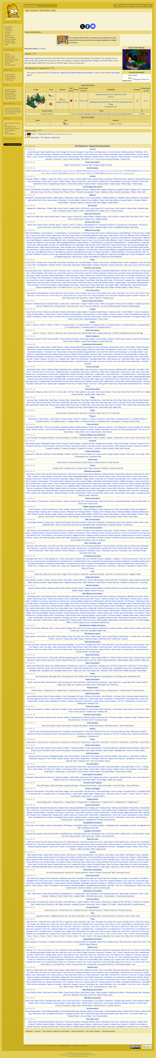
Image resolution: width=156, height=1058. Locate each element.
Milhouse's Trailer (56, 896)
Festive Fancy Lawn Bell (116, 273)
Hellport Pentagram (127, 481)
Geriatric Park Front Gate (140, 479)
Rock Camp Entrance (103, 392)
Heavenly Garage (91, 501)
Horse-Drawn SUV (96, 208)
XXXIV (124, 94)
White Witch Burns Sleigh (105, 287)
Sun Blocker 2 (128, 525)
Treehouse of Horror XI (141, 79)
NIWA (7, 132)
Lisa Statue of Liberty (64, 862)
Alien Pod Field (47, 474)
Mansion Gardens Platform (94, 588)
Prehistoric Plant (143, 717)
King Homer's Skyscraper (102, 483)
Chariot (71, 179)
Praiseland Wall (44, 381)
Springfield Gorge (88, 525)
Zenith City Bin (72, 888)
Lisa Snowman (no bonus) (62, 535)
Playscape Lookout (65, 211)
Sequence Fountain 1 (141, 446)
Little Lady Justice (79, 862)
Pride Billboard (100, 247)
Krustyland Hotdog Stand (141, 561)
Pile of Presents (33, 285)
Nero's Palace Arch (103, 245)
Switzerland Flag (143, 405)
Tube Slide (92, 361)
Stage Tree (145, 660)
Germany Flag (46, 402)
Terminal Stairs (95, 652)
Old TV (141, 217)
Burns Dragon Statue (52, 217)
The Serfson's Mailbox (97, 825)
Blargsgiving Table (56, 756)
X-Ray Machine (109, 896)
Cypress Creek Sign (38, 235)
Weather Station (76, 620)
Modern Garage (51, 514)
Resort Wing (133, 516)
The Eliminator (130, 601)
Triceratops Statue (101, 720)
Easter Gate (115, 372)
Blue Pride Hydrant (48, 726)
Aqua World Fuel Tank (55, 767)
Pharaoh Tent (57, 192)
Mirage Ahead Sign (104, 333)
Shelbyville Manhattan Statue (42, 867)
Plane (107, 157)
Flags (93, 397)
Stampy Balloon (63, 202)
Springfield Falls (34, 670)
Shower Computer (40, 359)
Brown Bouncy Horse (117, 347)
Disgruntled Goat (73, 842)
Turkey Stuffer (79, 432)
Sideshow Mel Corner (78, 566)
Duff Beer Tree (126, 271)
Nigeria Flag (44, 405)
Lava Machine (114, 777)
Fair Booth (84, 842)
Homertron (88, 812)
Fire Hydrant (134, 878)
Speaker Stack (90, 394)
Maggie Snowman (79, 535)
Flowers (93, 416)
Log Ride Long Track (68, 548)
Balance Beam (64, 808)
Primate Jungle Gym (69, 171)
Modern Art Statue (116, 628)
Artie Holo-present (63, 596)
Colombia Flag (95, 400)
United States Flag (105, 407)
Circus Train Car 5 (84, 295)
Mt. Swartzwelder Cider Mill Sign (84, 245)
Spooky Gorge (107, 668)
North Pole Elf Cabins (69, 282)
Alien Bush (29, 791)
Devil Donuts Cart (59, 842)
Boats (92, 260)
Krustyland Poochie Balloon (55, 563)
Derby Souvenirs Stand (44, 842)
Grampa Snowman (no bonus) (56, 533)
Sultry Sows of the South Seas (77, 298)
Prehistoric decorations (92, 715)
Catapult (84, 304)
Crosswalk (80, 878)
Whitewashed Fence (135, 384)
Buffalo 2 (44, 179)
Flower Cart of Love (96, 842)
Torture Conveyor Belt (94, 493)
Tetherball (50, 361)
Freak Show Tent (101, 479)
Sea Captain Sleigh (112, 285)
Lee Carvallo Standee (135, 352)
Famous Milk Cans (79, 580)
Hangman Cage (66, 709)
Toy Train (77, 287)
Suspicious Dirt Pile (116, 468)
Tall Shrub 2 (122, 566)
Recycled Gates (60, 306)
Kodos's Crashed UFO (120, 483)
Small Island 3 (72, 771)
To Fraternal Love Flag (73, 407)
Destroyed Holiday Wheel (110, 271)
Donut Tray (93, 427)
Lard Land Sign (50, 242)
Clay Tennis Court (47, 810)
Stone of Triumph (95, 872)
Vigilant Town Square (115, 780)
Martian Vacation (63, 758)
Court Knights (40, 825)
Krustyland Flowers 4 (59, 421)
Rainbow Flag (64, 405)
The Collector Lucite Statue (104, 855)
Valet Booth (37, 620)
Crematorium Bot (77, 731)
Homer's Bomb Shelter (101, 606)
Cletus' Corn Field (74, 636)
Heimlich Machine (57, 606)
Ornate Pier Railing (73, 379)
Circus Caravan (80, 293)
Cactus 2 (43, 333)
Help (6, 45)
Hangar (66, 165)
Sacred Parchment (81, 872)
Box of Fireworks (102, 347)
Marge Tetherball (103, 862)
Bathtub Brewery (82, 427)
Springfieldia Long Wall (128, 825)
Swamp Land (35, 493)
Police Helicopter (124, 157)
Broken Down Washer (55, 599)
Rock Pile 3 (115, 742)
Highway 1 (108, 559)
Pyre (147, 486)
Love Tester (137, 608)
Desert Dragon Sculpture (105, 339)
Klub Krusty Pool (52, 608)
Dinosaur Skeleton (63, 717)
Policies (7, 54)
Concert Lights (62, 392)
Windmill (124, 306)
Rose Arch (59, 639)
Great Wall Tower (144, 374)
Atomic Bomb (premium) (51, 894)
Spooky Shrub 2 (99, 796)
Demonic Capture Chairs (107, 476)
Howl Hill (40, 668)
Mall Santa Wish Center (104, 280)
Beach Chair (32, 225)
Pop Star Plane (137, 157)
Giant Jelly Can (124, 756)
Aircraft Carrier (30, 262)
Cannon (97, 599)
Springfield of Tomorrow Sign (136, 758)
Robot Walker (85, 658)
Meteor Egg (35, 486)
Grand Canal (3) (87, 462)
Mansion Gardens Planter (74, 588)
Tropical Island (121, 771)
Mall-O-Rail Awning (59, 647)
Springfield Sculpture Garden (107, 618)
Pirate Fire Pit (139, 709)
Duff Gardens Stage (79, 349)
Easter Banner (114, 235)
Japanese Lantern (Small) (135, 606)
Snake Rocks (87, 701)
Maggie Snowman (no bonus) (97, 535)
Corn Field (113, 666)
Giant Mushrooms (79, 682)
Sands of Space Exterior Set (66, 660)
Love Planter (146, 636)
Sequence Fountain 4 (85, 448)
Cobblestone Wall (62, 372)
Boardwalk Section (90, 114)
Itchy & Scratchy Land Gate (113, 546)
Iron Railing (79, 377)
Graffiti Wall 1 (89, 374)
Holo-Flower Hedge (62, 791)
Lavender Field (135, 636)
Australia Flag (43, 400)
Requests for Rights (11, 60)
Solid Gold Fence (40, 384)
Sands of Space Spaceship (106, 660)
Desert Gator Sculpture (123, 339)
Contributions (126, 6)
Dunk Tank (113, 295)
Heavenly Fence (47, 377)
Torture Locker (109, 493)
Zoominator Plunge (139, 551)
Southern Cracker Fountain (104, 448)
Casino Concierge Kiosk (109, 599)
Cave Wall (140, 369)
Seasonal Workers (90, 319)
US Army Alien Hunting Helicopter (107, 159)
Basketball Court (67, 894)
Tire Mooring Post (108, 836)
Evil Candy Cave (50, 273)
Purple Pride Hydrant (96, 726)
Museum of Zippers (56, 613)
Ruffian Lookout (78, 211)
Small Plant (116, 639)
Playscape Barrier (32, 381)
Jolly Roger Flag (105, 402)
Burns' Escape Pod (63, 152)
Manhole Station (125, 777)
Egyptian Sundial (123, 190)
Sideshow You (92, 566)
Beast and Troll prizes (92, 214)
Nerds (92, 674)
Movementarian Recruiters (121, 317)
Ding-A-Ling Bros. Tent (100, 295)
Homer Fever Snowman (76, 533)
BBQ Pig (47, 454)
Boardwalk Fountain (48, 443)
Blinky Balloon (59, 198)
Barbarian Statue (60, 855)
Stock (82, 306)
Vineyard (124, 639)
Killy (127, 731)
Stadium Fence (82, 384)
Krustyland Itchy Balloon (36, 563)
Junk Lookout (120, 208)
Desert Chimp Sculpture (51, 339)
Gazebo (67, 454)
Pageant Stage (120, 282)
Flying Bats (64, 479)
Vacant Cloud (93, 503)
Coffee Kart (30, 842)
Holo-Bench (143, 225)
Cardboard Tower (53, 304)
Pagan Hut (70, 685)
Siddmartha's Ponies (40, 184)
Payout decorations (92, 693)
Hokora (95, 438)
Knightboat (133, 262)
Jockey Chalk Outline (37, 608)
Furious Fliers (122, 349)
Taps (83, 117)
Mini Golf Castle (96, 354)
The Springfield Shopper (13, 112)
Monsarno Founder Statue (119, 862)
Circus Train (139, 293)
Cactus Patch (40, 636)
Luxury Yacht (31, 265)
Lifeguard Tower (126, 608)
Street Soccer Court (107, 817)
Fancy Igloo (108, 530)
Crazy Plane (88, 152)
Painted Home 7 (113, 690)
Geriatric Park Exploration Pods (119, 479)
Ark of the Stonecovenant (55, 872)
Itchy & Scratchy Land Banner (91, 546)
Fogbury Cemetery (75, 479)
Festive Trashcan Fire (87, 275)
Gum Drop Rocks (32, 280)
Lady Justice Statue (128, 860)
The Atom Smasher (118, 102)
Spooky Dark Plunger (67, 491)
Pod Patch (129, 486)
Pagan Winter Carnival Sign (49, 247)
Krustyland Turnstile (114, 563)
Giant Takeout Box (120, 427)
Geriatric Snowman (120, 530)
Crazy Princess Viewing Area (59, 601)
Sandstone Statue (107, 192)
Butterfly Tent (72, 666)
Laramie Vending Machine (44, 883)
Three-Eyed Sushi (87, 836)
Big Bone (98, 474)
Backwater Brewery (68, 427)
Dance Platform (88, 217)
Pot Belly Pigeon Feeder (44, 615)
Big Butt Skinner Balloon (43, 198)
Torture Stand (120, 493)
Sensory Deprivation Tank (80, 750)
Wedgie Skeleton (102, 219)
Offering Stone (86, 486)
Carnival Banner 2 (61, 233)
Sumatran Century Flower (131, 421)
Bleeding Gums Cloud (135, 596)
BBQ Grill (39, 454)
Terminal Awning (128, 649)
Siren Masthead (131, 769)
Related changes (10, 91)
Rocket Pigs (144, 181)
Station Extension (91, 649)
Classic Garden (60, 628)
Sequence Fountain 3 (69, 448)
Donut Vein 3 (86, 742)
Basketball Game (66, 834)
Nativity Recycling (143, 280)
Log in (147, 6)
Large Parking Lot (141, 563)
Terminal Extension (141, 649)
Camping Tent (92, 666)
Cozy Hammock (121, 225)
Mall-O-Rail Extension (75, 647)
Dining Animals (98, 179)
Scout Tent (97, 668)
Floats (92, 410)
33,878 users (9, 80)
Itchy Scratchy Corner (129, 559)
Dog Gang (108, 179)
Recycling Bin (54, 885)
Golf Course (59, 812)
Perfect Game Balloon (50, 200)
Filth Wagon (68, 825)
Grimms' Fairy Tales (31, 61)
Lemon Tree (144, 699)
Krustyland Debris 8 (89, 327)
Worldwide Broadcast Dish (100, 622)
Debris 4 (50, 325)
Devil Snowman (97, 530)
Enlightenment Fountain (104, 443)
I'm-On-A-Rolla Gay (90, 154)
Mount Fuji (91, 522)
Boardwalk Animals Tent (82, 834)
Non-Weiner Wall (59, 379)
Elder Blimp (69, 198)
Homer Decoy (87, 606)
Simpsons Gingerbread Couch (46, 287)
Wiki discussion (10, 65)
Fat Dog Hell (43, 603)
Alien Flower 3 (56, 419)
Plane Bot (113, 157)
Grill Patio (75, 454)
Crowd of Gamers (89, 314)
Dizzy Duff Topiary (43, 785)
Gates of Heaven (56, 501)
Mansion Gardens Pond (113, 588)
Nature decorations (92, 663)
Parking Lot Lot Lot (114, 883)
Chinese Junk (41, 262)
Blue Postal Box (52, 878)
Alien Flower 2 (45, 419)
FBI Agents (37, 317)
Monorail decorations (93, 642)
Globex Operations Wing (122, 603)
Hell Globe (97, 481)
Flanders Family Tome (33, 479)
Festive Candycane (99, 273)
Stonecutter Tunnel (123, 872)
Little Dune (34, 192)
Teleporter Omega (60, 493)
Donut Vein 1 (65, 742)
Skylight (147, 392)
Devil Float (83, 413)
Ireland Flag (64, 402)
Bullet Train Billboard (33, 233)
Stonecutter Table (109, 872)
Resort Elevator (73, 516)
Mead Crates (124, 217)
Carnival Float (61, 413)
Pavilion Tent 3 (56, 566)
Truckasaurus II (93, 736)
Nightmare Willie (74, 486)
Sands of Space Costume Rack (122, 658)
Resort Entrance (86, 516)
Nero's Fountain (108, 446)
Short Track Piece (108, 645)
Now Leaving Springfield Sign (137, 245)
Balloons (92, 195)
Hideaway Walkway (124, 512)
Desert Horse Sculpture (141, 339)
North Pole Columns (86, 282)
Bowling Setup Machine (120, 808)
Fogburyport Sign (56, 238)
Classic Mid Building (90, 509)
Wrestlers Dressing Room (106, 820)
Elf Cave (80, 696)
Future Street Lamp (45, 881)
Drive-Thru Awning (122, 645)
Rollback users (10, 56)
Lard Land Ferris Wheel (105, 352)
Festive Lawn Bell (41, 275)
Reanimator (38, 488)
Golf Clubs (50, 812)
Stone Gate (141, 192)
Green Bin (103, 881)
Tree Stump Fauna (128, 173)
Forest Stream (143, 666)
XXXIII (116, 94)
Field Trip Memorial (142, 235)
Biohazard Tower (108, 474)
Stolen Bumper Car (113, 359)
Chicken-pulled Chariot (84, 179)
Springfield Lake (47, 670)
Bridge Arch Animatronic (34, 709)
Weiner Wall (123, 384)
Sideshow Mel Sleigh (139, 285)
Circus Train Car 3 (56, 295)
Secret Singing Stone (44, 802)
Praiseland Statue (99, 864)
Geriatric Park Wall (76, 374)
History (53, 10)
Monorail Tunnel (46, 645)
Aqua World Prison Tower (96, 767)
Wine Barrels (107, 432)
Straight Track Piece (93, 645)
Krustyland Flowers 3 (43, 421)
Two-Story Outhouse (92, 306)
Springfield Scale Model (87, 618)
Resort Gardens (98, 516)
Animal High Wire (56, 293)
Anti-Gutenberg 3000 (49, 596)
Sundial (29, 620)
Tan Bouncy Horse (39, 361)
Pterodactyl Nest (74, 720)
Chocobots (66, 731)
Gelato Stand (108, 842)
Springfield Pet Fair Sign (83, 252)
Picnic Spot (121, 522)
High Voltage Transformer (129, 894)
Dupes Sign (103, 235)
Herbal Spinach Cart (121, 842)
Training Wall (102, 384)
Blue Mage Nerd (54, 676)
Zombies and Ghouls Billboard (111, 257)
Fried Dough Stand (112, 834)
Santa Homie (84, 285)
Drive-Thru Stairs (46, 647)
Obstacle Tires (35, 815)
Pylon (46, 885)
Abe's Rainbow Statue (35, 855)
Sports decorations (92, 805)
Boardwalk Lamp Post (67, 878)
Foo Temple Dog (122, 857)
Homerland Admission (35, 352)
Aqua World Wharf (112, 767)
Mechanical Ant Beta (34, 734)
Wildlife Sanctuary (129, 670)
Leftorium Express (115, 844)
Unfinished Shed (95, 456)
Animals (93, 176)
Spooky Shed (80, 491)
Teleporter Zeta (83, 761)
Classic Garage (64, 509)
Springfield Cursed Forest (123, 668)
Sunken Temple (94, 771)
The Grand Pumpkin (56, 481)
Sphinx (133, 192)
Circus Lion (91, 293)
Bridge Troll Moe (62, 102)
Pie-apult (142, 295)
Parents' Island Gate (36, 551)
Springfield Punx (10, 127)
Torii (148, 438)
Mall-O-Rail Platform (91, 647)
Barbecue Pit (30, 454)
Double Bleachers (73, 810)
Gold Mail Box (104, 628)
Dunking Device (51, 682)
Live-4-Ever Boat (145, 262)
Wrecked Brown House (95, 896)
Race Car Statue (113, 864)
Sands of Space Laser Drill (86, 660)
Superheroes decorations (92, 891)
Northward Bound (105, 102)
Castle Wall (131, 369)
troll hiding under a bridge (89, 61)
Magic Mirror (35, 610)
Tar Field (84, 720)
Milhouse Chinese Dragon (99, 610)
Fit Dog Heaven (43, 501)
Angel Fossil (48, 855)
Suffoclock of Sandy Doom (129, 582)
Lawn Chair (66, 227)
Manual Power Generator (49, 610)
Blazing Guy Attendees (51, 312)
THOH (33, 134)
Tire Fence (93, 384)
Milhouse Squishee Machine (38, 847)
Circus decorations (92, 290)
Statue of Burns (80, 867)
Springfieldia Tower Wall (90, 828)
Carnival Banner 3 (75, 233)
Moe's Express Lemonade (84, 429)
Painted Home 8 (125, 690)
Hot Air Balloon (66, 154)
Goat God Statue (134, 530)
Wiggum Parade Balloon (109, 202)
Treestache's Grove (121, 574)
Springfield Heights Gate (97, 631)
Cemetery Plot (58, 468)
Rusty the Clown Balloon (89, 200)
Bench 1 (59, 225)
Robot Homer (95, 488)
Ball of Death (103, 596)
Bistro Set (50, 777)
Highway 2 (117, 559)
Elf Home (88, 696)
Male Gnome (91, 862)
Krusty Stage (61, 352)
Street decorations (92, 875)
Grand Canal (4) (100, 462)
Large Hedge (77, 794)
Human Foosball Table (101, 812)
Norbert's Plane (98, 157)
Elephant (131, 179)
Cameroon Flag (63, 400)
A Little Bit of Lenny (129, 844)
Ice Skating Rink (119, 699)
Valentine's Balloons (77, 202)
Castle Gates (64, 304)
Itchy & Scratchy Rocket (127, 154)
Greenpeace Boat (116, 262)
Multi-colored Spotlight (40, 613)
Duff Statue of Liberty (133, 855)
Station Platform (104, 649)
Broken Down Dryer (40, 599)
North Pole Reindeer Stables (104, 282)
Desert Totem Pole (106, 341)
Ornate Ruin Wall (87, 379)
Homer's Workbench (117, 606)
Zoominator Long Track (110, 551)
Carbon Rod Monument (85, 855)
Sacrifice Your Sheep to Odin (85, 685)
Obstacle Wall (46, 815)
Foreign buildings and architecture (92, 435)
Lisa (44, 58)
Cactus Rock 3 (54, 742)
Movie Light (53, 658)
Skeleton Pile (102, 712)
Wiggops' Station (135, 574)
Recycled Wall (56, 381)
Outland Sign (110, 522)
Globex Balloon (80, 198)
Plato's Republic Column (139, 379)
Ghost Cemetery (31, 481)
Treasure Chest (78, 219)
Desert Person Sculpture (71, 341)
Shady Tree (90, 173)
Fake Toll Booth (107, 696)
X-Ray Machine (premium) (125, 896)
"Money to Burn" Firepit (129, 610)
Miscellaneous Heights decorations (92, 625)
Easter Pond (122, 666)
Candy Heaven (31, 501)
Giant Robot (134, 756)
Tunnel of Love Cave (105, 361)
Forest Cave (132, 666)
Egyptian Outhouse (82, 190)
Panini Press (144, 748)
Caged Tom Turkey (55, 179)
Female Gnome (81, 857)
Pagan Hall (61, 685)
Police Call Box (37, 885)
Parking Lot (102, 883)
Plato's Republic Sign (68, 247)
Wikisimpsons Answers (13, 110)
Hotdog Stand (125, 834)
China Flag (84, 400)
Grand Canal (92, 459)
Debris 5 (58, 325)
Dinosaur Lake (51, 717)
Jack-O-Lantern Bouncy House (65, 483)
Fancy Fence (125, 372)
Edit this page (44, 10)
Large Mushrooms (114, 682)
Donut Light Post (91, 878)
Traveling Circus (108, 298)
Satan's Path (111, 488)
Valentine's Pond (106, 670)
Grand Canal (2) (75, 462)
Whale (129, 771)
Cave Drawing (39, 717)
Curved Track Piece (32, 645)
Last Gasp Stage (120, 352)
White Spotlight (102, 620)
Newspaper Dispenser (89, 883)
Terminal (109, 165)
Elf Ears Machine (37, 273)
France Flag (35, 402)
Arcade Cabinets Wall (71, 347)
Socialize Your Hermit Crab (86, 847)
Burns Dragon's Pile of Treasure (68, 574)
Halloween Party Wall (33, 377)
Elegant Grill (71, 628)
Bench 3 (73, 225)
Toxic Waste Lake (93, 670)
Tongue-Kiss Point (79, 670)
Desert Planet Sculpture (90, 341)
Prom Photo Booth (99, 357)
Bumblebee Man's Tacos (34, 559)
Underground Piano (143, 493)
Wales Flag (117, 407)
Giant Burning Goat (65, 682)
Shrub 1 (125, 794)
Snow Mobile (90, 538)
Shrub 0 (118, 794)
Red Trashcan (65, 885)
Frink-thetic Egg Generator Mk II (38, 699)
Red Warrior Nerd (134, 676)
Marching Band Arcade (43, 354)
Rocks (92, 739)
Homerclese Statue (77, 860)
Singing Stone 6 (120, 802)
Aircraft (92, 149)
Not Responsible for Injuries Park (136, 354)
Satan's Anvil (143, 522)
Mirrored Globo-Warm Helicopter (80, 157)
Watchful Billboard (66, 254)
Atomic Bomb (36, 894)
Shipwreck (104, 265)
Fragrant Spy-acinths (100, 777)
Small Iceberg (143, 769)
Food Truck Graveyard (88, 603)
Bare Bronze (71, 855)
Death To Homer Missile (53, 748)
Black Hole (29, 748)
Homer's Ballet (143, 349)
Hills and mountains (92, 519)
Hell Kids (87, 317)
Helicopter (56, 154)
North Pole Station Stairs (63, 649)
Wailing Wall (81, 703)
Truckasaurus (82, 736)
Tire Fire (121, 701)
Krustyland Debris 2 (84, 325)
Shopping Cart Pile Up (70, 618)
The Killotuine (123, 580)
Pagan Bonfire (33, 701)
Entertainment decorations (93, 344)
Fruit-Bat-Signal (79, 894)
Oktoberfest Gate (32, 247)
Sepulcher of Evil (133, 488)
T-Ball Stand (120, 817)
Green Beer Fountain (79, 446)
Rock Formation (80, 173)
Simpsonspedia (10, 113)
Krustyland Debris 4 (114, 325)
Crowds (92, 309)
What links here (10, 89)
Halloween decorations (92, 471)
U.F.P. (92, 159)
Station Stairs (116, 649)
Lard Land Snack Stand (99, 844)
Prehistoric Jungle (130, 717)
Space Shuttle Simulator (71, 159)
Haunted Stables (86, 481)
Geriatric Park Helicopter (42, 154)
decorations (92, 146)
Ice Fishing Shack (78, 280)
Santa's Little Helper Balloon (109, 200)
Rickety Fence (79, 381)
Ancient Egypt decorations (93, 187)
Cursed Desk (57, 476)
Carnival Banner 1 (47, 233)
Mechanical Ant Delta (49, 734)
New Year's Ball (43, 282)
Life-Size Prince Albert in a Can (108, 608)
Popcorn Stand (74, 836)
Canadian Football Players (98, 312)
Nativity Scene (31, 282)
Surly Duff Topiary (119, 785)
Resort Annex (50, 516)
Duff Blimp (138, 152)
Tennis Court (130, 817)
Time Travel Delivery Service (100, 761)
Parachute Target (75, 780)
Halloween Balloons (109, 198)
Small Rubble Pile (91, 211)
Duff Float (92, 413)
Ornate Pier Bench (87, 227)
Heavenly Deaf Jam (77, 501)
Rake (147, 454)
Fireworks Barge (85, 262)
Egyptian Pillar (95, 190)
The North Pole (55, 282)
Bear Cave (49, 666)
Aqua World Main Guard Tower (75, 767)
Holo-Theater (51, 758)
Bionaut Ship (119, 474)
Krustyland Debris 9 (104, 327)
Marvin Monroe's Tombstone (98, 468)
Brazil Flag (53, 400)
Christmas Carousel (50, 271)
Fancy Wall (145, 372)
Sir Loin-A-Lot (144, 429)
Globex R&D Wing (138, 603)
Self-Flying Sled (125, 285)
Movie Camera (43, 658)
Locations (8, 32)
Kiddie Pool (91, 454)
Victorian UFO (125, 159)
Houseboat (108, 699)
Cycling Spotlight (76, 601)
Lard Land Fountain (94, 446)
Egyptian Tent (135, 190)
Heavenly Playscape (123, 501)
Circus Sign (121, 293)
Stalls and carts (92, 839)
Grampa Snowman (37, 533)
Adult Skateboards (32, 808)
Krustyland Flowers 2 (139, 419)
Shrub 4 (146, 794)
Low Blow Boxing (117, 812)
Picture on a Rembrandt (67, 847)
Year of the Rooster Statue (140, 867)
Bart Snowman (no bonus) (48, 530)
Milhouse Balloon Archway (46, 245)
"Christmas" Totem (64, 271)
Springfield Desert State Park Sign (131, 333)
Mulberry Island (118, 769)
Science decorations (92, 745)
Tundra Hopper (115, 184)
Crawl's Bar (85, 574)
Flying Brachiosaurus (143, 179)
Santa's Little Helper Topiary (74, 639)
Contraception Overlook (35, 522)
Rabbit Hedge (88, 794)
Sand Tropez (144, 357)
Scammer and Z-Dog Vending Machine (123, 429)
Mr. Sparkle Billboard (64, 245)
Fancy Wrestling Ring (108, 810)
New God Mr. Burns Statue (139, 862)
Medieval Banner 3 (134, 242)
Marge (34, 63)
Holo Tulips (110, 419)
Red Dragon (126, 181)
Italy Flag (73, 402)
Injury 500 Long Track (55, 546)
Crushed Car (77, 217)
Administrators (10, 58)
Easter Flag (127, 400)
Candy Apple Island (127, 767)
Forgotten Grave (69, 468)
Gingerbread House (95, 278)
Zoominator (82, 551)
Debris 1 (29, 325)
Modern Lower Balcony (66, 514)
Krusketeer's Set (50, 352)
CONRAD (34, 601)
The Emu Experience (132, 171)
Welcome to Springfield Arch (98, 254)
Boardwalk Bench (91, 225)
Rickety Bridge (49, 488)
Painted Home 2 (50, 690)
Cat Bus (40, 580)
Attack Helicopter (34, 152)
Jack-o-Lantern (47, 483)
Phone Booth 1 (139, 883)
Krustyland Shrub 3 (35, 794)
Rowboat (96, 265)
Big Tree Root (109, 173)
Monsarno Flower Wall (35, 379)
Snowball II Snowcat (104, 538)
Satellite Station (79, 896)
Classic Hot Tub (76, 509)
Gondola (95, 262)
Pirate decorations (92, 706)
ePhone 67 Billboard (127, 235)
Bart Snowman (32, 530)
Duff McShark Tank (120, 179)
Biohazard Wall (53, 369)
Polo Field (84, 631)
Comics (7, 34)
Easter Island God (50, 857)
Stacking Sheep (102, 184)
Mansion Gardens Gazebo (37, 588)
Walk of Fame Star (144, 885)
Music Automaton (89, 582)
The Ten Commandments (77, 493)
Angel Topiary (30, 636)
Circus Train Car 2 (42, 295)
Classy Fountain (74, 443)
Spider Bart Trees (39, 491)
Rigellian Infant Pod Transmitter (66, 488)
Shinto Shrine (140, 438)
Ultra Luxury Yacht (130, 265)
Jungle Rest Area (57, 171)
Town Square (130, 493)
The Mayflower (42, 265)
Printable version (10, 95)
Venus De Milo (125, 867)
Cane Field (50, 636)
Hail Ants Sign (136, 238)
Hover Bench (56, 227)
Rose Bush (110, 794)
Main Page (8, 27)
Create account (138, 6)
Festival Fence (30, 374)
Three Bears (108, 61)
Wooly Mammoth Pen (126, 620)
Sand (117, 114)
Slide (73, 359)
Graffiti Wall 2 (100, 374)
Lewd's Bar (109, 574)
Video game (35, 137)
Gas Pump (94, 881)
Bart (38, 58)
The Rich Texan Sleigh (48, 285)
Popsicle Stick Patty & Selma (82, 864)
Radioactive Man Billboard (75, 249)
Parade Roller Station (124, 548)
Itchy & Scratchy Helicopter (108, 154)
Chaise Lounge (66, 217)
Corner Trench (63, 208)
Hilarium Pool (118, 173)
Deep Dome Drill (86, 777)
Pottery (97, 192)
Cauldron (35, 476)
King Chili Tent (66, 844)
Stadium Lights (94, 817)
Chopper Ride (52, 208)
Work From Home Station (136, 750)
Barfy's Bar (38, 574)
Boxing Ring (134, 808)
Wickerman (114, 685)
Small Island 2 (60, 771)
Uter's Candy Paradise (94, 432)
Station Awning (79, 649)
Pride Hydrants (92, 723)
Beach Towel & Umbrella (46, 225)
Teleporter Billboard (118, 252)
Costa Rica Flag (106, 400)
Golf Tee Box (69, 812)
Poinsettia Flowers (103, 421)
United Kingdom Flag (90, 407)
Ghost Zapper (43, 481)
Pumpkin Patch (139, 486)
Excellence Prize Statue (66, 857)
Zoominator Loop (125, 551)
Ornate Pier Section (104, 114)
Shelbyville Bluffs (48, 525)
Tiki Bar (97, 836)
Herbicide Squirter (78, 748)
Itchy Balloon (144, 198)
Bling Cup (39, 392)
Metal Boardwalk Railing (141, 377)
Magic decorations (92, 577)
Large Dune (145, 190)
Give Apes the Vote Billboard (86, 238)
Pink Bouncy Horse (70, 357)
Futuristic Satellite (111, 756)
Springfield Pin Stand (124, 847)
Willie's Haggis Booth (98, 849)
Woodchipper (142, 670)
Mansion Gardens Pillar (56, 588)
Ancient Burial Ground (34, 696)
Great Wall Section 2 (129, 374)
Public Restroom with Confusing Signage (80, 615)
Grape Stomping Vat (135, 427)
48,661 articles (10, 75)
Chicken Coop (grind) (107, 304)
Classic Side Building (122, 509)
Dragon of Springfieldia (55, 825)
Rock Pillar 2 (134, 742)
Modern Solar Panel (143, 628)
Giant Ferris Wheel (85, 438)
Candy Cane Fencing (106, 369)
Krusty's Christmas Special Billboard (130, 240)
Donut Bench (133, 225)
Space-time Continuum (117, 758)
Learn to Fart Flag (119, 402)
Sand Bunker (93, 815)
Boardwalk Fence (66, 369)
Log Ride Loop (82, 548)
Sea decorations (93, 764)
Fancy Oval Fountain (121, 443)
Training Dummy (66, 820)
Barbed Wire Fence (33, 369)
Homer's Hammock (44, 227)
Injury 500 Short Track (72, 546)
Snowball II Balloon (140, 200)
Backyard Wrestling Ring (48, 808)
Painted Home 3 (62, 690)
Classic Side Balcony (105, 509)
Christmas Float (72, 413)
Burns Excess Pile (86, 599)
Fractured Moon (30, 658)
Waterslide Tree (92, 703)
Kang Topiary (112, 636)
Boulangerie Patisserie (47, 438)
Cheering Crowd (114, 312)
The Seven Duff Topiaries (92, 783)
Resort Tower (122, 516)
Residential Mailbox (78, 885)
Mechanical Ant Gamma (67, 734)
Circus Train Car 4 (70, 295)
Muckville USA (119, 354)
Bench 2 (66, 225)
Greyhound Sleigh (142, 278)
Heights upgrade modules (92, 507)
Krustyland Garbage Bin (122, 561)
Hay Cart (39, 306)
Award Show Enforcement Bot (50, 731)
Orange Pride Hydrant (80, 726)
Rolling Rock (87, 668)
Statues (92, 852)
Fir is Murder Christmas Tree (136, 275)
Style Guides (9, 61)
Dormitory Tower (56, 580)
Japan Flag (94, 402)
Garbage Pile (102, 603)
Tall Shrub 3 (131, 566)
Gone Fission (104, 262)
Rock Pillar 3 (145, 742)
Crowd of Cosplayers (141, 312)
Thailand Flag (59, 407)
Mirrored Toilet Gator (79, 181)
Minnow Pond (56, 668)
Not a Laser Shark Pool (141, 777)
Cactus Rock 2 (43, 742)
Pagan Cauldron (141, 682)
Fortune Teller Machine (96, 580)
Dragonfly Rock (77, 717)
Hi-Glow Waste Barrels (93, 748)
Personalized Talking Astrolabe (137, 282)
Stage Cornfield (134, 660)
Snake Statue (68, 867)
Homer (26, 58)
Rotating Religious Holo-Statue (68, 285)
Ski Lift (58, 525)
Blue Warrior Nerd (81, 676)
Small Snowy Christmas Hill (71, 525)
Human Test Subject (142, 481)
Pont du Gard (129, 438)
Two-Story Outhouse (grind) (110, 306)
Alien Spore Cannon (75, 474)
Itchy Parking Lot (33, 548)
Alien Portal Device (60, 474)
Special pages (10, 93)
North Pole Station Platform (44, 649)
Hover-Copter (77, 154)
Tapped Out (9, 36)
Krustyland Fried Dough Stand (102, 561)
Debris (92, 322)
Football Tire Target (135, 810)
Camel (65, 179)
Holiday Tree (83, 699)
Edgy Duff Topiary (57, 785)
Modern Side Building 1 (112, 514)
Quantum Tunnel (132, 522)
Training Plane (130, 701)
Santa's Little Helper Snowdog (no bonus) (70, 538)
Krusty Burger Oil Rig (69, 769)
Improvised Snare (132, 699)
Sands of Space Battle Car (100, 658)
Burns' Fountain (62, 443)
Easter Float (101, 413)
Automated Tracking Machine (36, 777)
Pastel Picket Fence (112, 379)
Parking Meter (127, 883)
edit (34, 53)
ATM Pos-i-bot (34, 731)
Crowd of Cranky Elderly (34, 314)
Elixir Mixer (96, 696)
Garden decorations (92, 451)
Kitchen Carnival (38, 429)
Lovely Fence (106, 377)
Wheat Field (118, 670)
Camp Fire (82, 666)
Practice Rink (83, 815)
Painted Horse (104, 181)
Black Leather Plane (48, 152)
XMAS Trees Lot (134, 287)
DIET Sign (65, 235)
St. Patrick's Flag (120, 405)
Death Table (74, 777)
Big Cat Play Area (117, 171)
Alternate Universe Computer (39, 756)
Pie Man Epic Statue (45, 864)
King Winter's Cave (33, 535)
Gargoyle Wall (64, 374)
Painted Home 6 (100, 690)
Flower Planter (67, 419)
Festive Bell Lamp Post (66, 273)
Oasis (41, 192)
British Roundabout (63, 438)
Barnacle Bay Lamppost (34, 834)
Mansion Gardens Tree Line (94, 590)
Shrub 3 (139, 794)
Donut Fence (85, 372)
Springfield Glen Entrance (45, 252)
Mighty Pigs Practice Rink (133, 812)
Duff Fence (95, 372)
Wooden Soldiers (121, 287)
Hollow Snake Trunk (96, 699)
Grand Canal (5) (113, 462)
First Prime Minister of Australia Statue (101, 857)
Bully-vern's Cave (50, 574)
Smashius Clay (126, 734)
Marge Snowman (115, 535)
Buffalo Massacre (61, 666)
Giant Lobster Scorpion (50, 181)
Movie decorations (92, 655)
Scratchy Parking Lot (69, 551)
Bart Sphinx (46, 190)
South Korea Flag (97, 405)
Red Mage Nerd (107, 676)
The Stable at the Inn (65, 287)
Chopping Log (103, 666)
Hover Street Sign (142, 881)
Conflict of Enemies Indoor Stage (48, 349)
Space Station (108, 750)
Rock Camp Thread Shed (121, 392)
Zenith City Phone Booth (101, 888)
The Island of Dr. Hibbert (52, 769)
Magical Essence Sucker (73, 582)
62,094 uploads (10, 76)
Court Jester (30, 825)
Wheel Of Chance (88, 568)
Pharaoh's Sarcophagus (85, 192)
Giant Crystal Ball (111, 580)
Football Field (122, 810)
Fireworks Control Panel (96, 349)
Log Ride (43, 548)
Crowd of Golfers (102, 314)
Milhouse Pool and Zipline (80, 354)
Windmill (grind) (134, 306)
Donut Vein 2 (76, 742)
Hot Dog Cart (134, 842)
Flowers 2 (93, 419)
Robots (92, 729)
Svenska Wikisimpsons (13, 108)
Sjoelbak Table (64, 359)
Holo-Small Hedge (103, 791)
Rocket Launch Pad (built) (40, 750)
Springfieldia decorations (92, 823)
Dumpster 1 (115, 878)
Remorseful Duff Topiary (88, 785)
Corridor (47, 580)
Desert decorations (92, 330)
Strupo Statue (105, 867)
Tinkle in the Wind (83, 849)
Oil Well (115, 333)
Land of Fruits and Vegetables (55, 429)
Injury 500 (29, 546)
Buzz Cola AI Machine (72, 756)
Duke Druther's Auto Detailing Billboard (84, 235)
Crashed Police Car (82, 559)
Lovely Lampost (59, 883)
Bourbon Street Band (68, 312)
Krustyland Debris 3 (99, 325)
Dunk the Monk (39, 682)
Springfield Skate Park (98, 359)
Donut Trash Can (104, 878)
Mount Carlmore (81, 522)
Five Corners (75, 603)
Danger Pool (87, 601)
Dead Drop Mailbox (62, 777)
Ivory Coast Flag (83, 402)
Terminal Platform (82, 652)
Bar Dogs (29, 179)
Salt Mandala (38, 618)
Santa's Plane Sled (97, 285)
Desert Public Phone (89, 333)
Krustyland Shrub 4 (50, 794)
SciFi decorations (92, 753)
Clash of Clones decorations (92, 301)
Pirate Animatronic (105, 709)
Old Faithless (67, 668)
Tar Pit (91, 720)
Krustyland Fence (66, 561)
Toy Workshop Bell (88, 287)
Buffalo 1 (37, 179)
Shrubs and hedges (92, 789)
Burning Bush (39, 791)
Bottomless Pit (139, 474)
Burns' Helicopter (77, 152)
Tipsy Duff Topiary (133, 785)
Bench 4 (80, 225)
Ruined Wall (120, 381)
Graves (92, 465)
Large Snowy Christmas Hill (64, 522)
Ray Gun (30, 488)
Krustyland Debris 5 (129, 325)
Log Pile (47, 668)
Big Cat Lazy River (94, 171)
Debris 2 (36, 325)
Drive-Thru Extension (137, 645)
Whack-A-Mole (142, 566)
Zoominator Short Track (88, 553)
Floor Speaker (80, 392)
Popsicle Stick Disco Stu (61, 864)
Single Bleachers (105, 815)
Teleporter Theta (71, 761)
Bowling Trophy (105, 808)
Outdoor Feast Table (102, 429)
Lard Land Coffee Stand (81, 844)
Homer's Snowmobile (46, 280)
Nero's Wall (48, 379)
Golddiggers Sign (103, 238)
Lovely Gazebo (101, 454)
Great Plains (62, 173)
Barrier (44, 369)
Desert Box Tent (61, 333)
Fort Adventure (111, 349)
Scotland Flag (85, 405)
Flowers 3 (101, 419)
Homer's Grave (82, 468)
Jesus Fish (41, 844)
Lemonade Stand (137, 834)
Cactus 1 (36, 333)
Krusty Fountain (39, 561)
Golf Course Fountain (62, 446)
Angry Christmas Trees (34, 312)
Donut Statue (119, 855)
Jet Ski (126, 262)
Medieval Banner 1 (83, 242)
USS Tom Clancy (144, 265)
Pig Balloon (63, 200)
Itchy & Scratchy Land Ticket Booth (136, 546)
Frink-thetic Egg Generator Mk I (137, 696)
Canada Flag (74, 400)
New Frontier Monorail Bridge (63, 645)
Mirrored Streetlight (73, 883)
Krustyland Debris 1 (69, 325)
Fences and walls (92, 367)
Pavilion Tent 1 (32, 566)
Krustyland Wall (127, 563)
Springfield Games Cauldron (43, 817)
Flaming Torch (121, 304)
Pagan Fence (99, 379)
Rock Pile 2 (106, 742)
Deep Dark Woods (81, 476)
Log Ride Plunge (94, 548)
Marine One (63, 157)
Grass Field (80, 812)
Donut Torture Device (124, 476)
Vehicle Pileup (47, 620)
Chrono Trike (39, 748)
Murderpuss (81, 734)
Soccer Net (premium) (129, 815)
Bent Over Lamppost (38, 878)
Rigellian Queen (84, 488)
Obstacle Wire (58, 815)
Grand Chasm (35, 606)
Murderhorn (101, 522)
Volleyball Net (91, 820)
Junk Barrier (96, 377)
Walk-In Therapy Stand (61, 620)
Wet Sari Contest (89, 620)
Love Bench (76, 227)
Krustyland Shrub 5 (64, 794)
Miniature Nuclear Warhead (129, 748)
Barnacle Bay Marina (51, 834)
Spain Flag (109, 405)
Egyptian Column (68, 190)
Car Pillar (74, 438)
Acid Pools (29, 717)
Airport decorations (92, 162)
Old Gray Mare (93, 181)
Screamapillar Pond (81, 456)
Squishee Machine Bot (140, 734)
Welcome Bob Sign (80, 254)
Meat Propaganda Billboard (66, 242)
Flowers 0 (77, 419)
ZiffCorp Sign (77, 257)
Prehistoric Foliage (115, 717)
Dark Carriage (68, 476)
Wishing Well (113, 620)
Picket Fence (125, 379)
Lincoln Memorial (32, 862)
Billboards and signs (92, 230)
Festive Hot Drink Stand (134, 273)
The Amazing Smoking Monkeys (37, 293)
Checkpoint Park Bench (106, 225)
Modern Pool (97, 514)
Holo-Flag (55, 402)
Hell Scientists (97, 317)
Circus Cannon (69, 293)
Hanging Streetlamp (115, 881)
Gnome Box (130, 278)
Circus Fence (49, 372)
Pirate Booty (117, 709)
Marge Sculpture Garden (116, 454)
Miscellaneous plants (92, 634)
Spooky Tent (91, 491)
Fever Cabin (120, 275)
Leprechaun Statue (142, 860)
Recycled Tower (72, 306)
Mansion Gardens (92, 585)
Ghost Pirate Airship (70, 699)
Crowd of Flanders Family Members (69, 314)
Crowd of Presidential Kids (133, 314)
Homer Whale (38, 769)
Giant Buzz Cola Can (105, 427)
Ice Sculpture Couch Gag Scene (139, 533)
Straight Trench (104, 211)
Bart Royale (92, 205)
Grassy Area (71, 173)
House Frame (109, 208)
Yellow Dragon (138, 184)
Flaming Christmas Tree (61, 278)
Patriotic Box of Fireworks (54, 357)
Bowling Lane (94, 808)
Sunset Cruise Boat (116, 265)
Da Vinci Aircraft (114, 152)
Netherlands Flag (142, 402)
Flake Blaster (46, 278)
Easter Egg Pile (117, 601)
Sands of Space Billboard (107, 249)
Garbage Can (84, 881)
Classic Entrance (35, 509)
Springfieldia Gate (112, 825)
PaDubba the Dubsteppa (34, 357)
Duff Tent (71, 392)
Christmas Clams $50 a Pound (93, 233)
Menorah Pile (84, 610)
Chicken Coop (93, 304)
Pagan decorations (93, 679)
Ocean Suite (75, 631)
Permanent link (10, 97)
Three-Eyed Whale (107, 771)
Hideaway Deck (45, 512)
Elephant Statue (101, 217)
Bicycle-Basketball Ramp (79, 808)
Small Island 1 (49, 771)
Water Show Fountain (122, 448)
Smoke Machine (77, 394)
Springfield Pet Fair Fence (67, 384)
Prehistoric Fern (102, 717)
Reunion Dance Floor (130, 357)
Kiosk (141, 894)
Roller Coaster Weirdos (52, 551)
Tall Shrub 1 (112, 566)
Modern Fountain (38, 514)
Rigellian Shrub (99, 794)
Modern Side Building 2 (129, 514)
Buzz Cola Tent (50, 392)
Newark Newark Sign (118, 245)
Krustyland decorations (92, 556)
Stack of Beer (68, 432)
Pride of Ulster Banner (114, 247)
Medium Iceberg (106, 769)
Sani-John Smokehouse (52, 618)
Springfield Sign (101, 525)
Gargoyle (132, 857)
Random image (10, 43)
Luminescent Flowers (88, 421)
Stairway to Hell (124, 491)
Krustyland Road (126, 114)
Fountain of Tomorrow (33, 446)
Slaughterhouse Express (57, 184)
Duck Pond (143, 171)
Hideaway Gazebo (59, 512)
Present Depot (44, 701)
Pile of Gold (93, 709)
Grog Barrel (55, 709)
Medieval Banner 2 (120, 242)
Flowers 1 (85, 419)
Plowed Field (77, 668)
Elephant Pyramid (124, 295)
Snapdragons (116, 421)
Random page (10, 41)
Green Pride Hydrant (64, 726)
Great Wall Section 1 (113, 374)
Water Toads (125, 361)
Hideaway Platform (84, 512)
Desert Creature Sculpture (70, 339)
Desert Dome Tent (74, 333)
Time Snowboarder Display (64, 361)
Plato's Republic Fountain (124, 446)
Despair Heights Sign (53, 235)
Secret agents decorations (92, 774)
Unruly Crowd (103, 319)
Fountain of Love (143, 443)
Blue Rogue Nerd (68, 676)
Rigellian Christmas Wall (94, 381)
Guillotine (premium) (142, 304)
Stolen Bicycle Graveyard (127, 618)
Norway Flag (54, 405)
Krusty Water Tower (66, 608)
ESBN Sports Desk (142, 601)
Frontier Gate (53, 374)
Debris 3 (43, 325)
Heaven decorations (92, 498)
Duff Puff (108, 601)
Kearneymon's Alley (97, 574)
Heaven (66, 501)
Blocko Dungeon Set (88, 347)
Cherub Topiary (61, 636)
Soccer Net (117, 815)
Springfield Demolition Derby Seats (126, 227)
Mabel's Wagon (65, 181)
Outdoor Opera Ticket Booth (123, 613)
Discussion (34, 10)
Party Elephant (115, 181)
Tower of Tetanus (95, 298)
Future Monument (97, 756)
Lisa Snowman (47, 535)
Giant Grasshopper (34, 181)
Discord (7, 63)
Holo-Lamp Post (129, 881)
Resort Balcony (61, 516)
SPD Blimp (85, 159)
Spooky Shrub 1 (86, 796)
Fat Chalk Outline (32, 603)
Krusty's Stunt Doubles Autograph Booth (81, 352)
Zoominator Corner (93, 551)
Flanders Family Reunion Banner (37, 238)
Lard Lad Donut (113, 217)
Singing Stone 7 (133, 802)
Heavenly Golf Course (106, 501)
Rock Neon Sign (91, 249)
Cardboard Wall (120, 369)
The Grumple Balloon (94, 198)
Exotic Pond (81, 628)
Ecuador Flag (137, 400)
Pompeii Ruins (119, 438)
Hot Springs (31, 668)
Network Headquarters (88, 613)
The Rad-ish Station (114, 615)
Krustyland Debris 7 (74, 327)
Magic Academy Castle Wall (122, 377)
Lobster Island (94, 769)
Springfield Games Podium (64, 817)
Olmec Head (32, 864)
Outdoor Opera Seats (104, 613)
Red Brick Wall (68, 381)
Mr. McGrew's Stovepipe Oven (124, 280)
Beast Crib (30, 217)
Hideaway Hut (72, 512)
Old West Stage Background (69, 658)
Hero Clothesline (92, 894)
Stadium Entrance (81, 817)
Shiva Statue (58, 867)
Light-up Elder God (34, 200)
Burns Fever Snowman (66, 530)
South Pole (103, 758)
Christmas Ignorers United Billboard (118, 233)
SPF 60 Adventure (82, 359)
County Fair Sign (138, 233)
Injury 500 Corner (41, 546)
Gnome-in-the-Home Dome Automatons (69, 317)
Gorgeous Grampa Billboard (120, 238)
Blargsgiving (94, 102)
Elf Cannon (136, 271)
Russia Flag (75, 405)
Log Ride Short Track (108, 548)
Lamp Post (29, 883)
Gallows (47, 709)
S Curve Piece (80, 645)
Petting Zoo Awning (51, 173)
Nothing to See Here (61, 780)
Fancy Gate (135, 372)
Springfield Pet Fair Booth (106, 847)
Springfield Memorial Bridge (96, 885)
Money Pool (69, 872)
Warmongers (99, 173)
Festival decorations (92, 389)
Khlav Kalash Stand (53, 844)
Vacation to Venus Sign (50, 254)
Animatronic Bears (33, 347)
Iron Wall (87, 377)
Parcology (94, 758)
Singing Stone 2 (71, 802)
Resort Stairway (111, 516)
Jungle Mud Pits (46, 171)
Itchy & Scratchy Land (92, 543)
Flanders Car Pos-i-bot (102, 731)
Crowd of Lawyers (116, 314)
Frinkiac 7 (66, 748)
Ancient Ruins (88, 474)
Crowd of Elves (50, 314)
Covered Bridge (45, 476)
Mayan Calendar (135, 483)
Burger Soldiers (82, 312)
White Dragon (126, 184)
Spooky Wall (52, 384)
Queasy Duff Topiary (71, 785)
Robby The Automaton (94, 734)
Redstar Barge (86, 265)
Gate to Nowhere (56, 699)
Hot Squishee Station (63, 280)
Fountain (133, 443)
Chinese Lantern (136, 599)
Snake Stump (98, 701)
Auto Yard (94, 596)
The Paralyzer (139, 613)
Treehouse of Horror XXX (104, 94)
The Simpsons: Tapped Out (50, 137)
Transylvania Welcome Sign (135, 252)
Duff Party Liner (72, 262)
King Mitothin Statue (81, 825)
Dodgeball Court (60, 810)
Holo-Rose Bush (90, 791)
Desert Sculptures (92, 336)
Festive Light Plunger (56, 275)
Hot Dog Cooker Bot (118, 731)
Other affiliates (10, 134)
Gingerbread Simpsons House (114, 278)
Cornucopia (43, 601)
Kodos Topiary (123, 636)
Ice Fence (70, 377)
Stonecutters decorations (92, 870)
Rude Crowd (78, 319)
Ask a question (10, 37)
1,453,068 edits (10, 78)
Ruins (104, 488)
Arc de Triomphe (32, 438)
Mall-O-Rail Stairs (106, 647)
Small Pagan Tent (103, 685)
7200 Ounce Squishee (52, 427)
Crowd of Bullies (127, 312)
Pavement (79, 114)
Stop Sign (110, 885)
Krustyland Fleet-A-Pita (82, 561)
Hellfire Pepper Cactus (99, 636)
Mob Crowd (107, 317)
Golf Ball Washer (39, 812)
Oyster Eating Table (99, 486)
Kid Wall (135, 295)
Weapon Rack (90, 219)
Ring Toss (65, 566)
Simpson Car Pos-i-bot (111, 734)
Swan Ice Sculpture (98, 540)
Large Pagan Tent (128, 682)
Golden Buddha (142, 857)
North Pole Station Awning (122, 647)
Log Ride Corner (53, 548)
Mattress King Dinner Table (69, 610)
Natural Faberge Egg (71, 613)
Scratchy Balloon (126, 200)
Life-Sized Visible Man (110, 748)
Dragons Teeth (74, 208)
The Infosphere (10, 130)
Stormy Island (83, 771)
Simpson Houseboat (75, 701)
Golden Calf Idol (31, 860)
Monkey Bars (107, 354)
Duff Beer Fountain (96, 559)
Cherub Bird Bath (57, 454)
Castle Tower (75, 304)
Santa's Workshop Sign (133, 381)
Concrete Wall (74, 372)
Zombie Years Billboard (91, 257)
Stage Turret (100, 394)
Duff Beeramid (98, 601)
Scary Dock (121, 488)
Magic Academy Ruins (55, 582)
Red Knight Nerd (95, 676)
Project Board (59, 615)
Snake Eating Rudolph (75, 184)
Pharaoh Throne (69, 192)
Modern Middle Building (83, 514)
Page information (11, 98)
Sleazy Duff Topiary (105, 785)
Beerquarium (121, 596)
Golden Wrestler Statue (46, 860)
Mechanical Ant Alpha (138, 731)
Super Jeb (115, 867)
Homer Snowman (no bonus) (110, 533)
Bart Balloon (30, 198)
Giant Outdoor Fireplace (79, 278)
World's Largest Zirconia (81, 622)
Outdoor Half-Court (70, 815)
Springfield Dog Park (140, 668)
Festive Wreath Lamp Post (105, 275)
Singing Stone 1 (58, 802)
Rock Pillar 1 (124, 742)
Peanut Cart (54, 847)
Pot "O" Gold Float (113, 413)
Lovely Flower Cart (143, 844)
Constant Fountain (88, 443)
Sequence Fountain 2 (53, 448)
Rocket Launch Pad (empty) (60, 750)
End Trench (85, 208)
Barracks (29, 304)
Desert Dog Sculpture (87, 339)
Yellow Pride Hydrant (126, 726)
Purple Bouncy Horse (114, 357)
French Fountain (48, 446)
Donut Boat (62, 262)
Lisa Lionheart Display (47, 862)
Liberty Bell (92, 608)
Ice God (124, 533)
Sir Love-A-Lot (53, 359)
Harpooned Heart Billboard (52, 240)
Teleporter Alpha (47, 493)
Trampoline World (81, 361)
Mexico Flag (130, 402)
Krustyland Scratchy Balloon (96, 563)
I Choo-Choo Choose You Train (96, 860)
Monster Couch (61, 486)
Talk (117, 6)
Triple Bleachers (79, 820)
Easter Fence (105, 372)
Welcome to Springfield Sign (119, 254)
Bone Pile (129, 474)
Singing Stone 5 (108, 802)
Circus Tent (130, 293)
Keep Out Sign (87, 240)
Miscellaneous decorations (93, 593)
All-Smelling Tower (33, 596)
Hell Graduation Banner (110, 481)
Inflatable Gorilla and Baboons (128, 198)
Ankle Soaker (45, 347)
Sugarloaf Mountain (115, 525)
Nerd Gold (134, 217)
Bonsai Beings (31, 580)
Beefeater (112, 596)
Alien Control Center (33, 474)
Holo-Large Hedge (76, 791)
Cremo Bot (88, 731)
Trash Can (119, 885)
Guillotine (130, 304)
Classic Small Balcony (138, 509)
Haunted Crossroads (72, 481)
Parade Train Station (141, 548)
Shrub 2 (132, 794)
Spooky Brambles (52, 491)
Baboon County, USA (33, 171)
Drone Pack (85, 756)
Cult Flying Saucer (100, 152)
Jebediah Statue (114, 860)
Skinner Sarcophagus (122, 192)
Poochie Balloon (74, 200)
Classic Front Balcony (49, 509)
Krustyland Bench (53, 561)
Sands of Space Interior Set (45, 660)
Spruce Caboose (110, 701)
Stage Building (123, 660)
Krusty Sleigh (90, 280)
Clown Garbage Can (51, 559)
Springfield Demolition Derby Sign (129, 249)
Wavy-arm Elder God (92, 202)
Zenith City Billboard (137, 254)
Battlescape (41, 208)
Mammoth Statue (90, 717)
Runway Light (87, 165)
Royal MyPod (101, 582)
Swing (138, 359)
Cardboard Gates (39, 304)
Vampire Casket (84, 495)
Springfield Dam (120, 750)
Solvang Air (58, 159)
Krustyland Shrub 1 (130, 791)
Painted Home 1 (37, 690)
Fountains (92, 441)
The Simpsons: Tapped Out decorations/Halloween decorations (71, 73)
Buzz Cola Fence (91, 369)
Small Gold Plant (105, 639)
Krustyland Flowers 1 (123, 419)
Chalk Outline (124, 599)
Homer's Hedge (116, 791)
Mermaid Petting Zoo (80, 709)
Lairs (92, 571)
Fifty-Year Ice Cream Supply (59, 603)
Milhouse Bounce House (61, 354)
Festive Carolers (48, 317)
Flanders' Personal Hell (51, 479)
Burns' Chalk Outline (72, 599)
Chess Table (130, 347)
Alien (29, 894)
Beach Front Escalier (33, 628)
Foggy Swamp (89, 479)
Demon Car (93, 476)
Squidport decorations (92, 831)
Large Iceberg (83, 769)
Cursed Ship (52, 262)
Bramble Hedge (78, 369)
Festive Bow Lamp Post (83, 273)
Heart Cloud (45, 606)
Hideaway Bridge (33, 512)
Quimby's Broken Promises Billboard (52, 249)
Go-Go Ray (132, 349)
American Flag (32, 400)
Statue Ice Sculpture (83, 540)
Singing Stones (92, 799)
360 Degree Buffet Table (34, 427)
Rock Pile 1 (96, 742)
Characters (8, 30)
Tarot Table (144, 582)
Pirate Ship (67, 265)
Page (27, 10)
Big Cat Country (82, 171)
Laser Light (91, 392)
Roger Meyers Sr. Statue (128, 864)
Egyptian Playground (108, 190)
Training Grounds (117, 211)
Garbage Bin (74, 881)
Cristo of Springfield (69, 696)
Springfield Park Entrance (64, 252)
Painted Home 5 (87, 690)
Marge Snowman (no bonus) (132, 535)
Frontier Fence (42, 374)
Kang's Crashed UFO (84, 483)
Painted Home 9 (138, 690)
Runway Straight (99, 165)
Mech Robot (75, 758)
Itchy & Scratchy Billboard (71, 240)
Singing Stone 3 (83, 802)
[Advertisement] (12, 179)
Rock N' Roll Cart (137, 392)
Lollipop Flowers (73, 421)
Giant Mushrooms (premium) (97, 682)
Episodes (8, 28)
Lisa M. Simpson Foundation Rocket (45, 157)
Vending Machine (130, 885)
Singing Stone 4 (96, 802)
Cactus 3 (51, 333)
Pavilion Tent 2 (44, 566)
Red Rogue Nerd (120, 676)
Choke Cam (35, 810)
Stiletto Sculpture (93, 867)
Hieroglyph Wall (59, 377)
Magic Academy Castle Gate (139, 580)
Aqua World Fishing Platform (37, 767)
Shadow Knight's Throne (104, 227)
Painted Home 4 (75, 690)
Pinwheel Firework (85, 357)
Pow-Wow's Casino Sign (85, 247)
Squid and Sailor (90, 184)
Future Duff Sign (69, 238)
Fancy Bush (49, 791)
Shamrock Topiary (91, 639)
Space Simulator (96, 750)
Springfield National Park (63, 670)
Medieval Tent (48, 306)
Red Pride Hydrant (111, 726)
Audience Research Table (80, 596)
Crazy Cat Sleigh (94, 271)
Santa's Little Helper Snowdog (44, 538)
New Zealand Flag (32, 405)
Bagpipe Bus (31, 208)
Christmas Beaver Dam (33, 271)
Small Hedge (75, 796)
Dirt (113, 114)
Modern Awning (129, 628)
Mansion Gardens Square (131, 588)
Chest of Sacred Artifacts (52, 696)
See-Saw (29, 359)
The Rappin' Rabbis (139, 317)
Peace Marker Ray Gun (116, 486)
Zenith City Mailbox (85, 888)
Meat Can (70, 429)
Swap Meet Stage (128, 359)
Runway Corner (75, 165)
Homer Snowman (92, 533)
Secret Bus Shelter (89, 780)
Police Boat (76, 265)
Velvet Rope (113, 384)
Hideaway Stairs (110, 512)
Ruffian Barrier (109, 381)
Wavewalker (135, 361)
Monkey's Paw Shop (48, 486)
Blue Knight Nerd (42, 676)
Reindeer (135, 181)
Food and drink (92, 424)
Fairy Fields (68, 580)
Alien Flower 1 (33, 419)
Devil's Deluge (66, 349)
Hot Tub (82, 454)
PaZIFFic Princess (55, 265)
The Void (117, 361)
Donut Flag (118, 400)
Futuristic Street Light (61, 881)
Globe (110, 603)
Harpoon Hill (49, 522)
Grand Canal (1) (62, 462)
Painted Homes (92, 688)
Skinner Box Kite (113, 582)
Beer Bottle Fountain (33, 443)
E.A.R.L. (138, 767)
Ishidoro (102, 438)
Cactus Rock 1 (31, 742)
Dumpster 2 (125, 878)
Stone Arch (135, 491)
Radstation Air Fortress (58, 701)
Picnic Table (140, 454)
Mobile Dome (85, 758)
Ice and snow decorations (92, 528)
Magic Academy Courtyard (37, 582)
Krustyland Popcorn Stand (76, 563)
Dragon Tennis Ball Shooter (90, 810)
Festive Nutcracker (71, 275)
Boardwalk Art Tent (98, 834)
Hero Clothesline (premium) (108, 894)
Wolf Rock (94, 495)
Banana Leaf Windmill (33, 190)
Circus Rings (101, 293)
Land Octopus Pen (80, 608)
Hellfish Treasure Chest (73, 606)
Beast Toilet (40, 217)
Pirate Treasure (79, 712)
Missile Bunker (115, 610)
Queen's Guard (101, 615)
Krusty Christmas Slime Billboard (104, 240)
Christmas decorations (92, 268)
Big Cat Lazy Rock (106, 171)
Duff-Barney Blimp (127, 152)
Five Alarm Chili (119, 696)
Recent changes (10, 39)
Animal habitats (92, 168)
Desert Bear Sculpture (33, 339)
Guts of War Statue (62, 860)
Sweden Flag (131, 405)
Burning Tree (55, 190)
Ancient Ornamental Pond (35, 666)
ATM (28, 878)
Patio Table (130, 454)
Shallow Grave (92, 712)
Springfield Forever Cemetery (107, 491)
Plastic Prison (68, 896)
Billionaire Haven (47, 628)
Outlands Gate (131, 208)
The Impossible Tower (33, 483)
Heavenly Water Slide (138, 501)
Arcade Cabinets (57, 347)
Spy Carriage (101, 780)
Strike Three (102, 566)
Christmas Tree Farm (79, 271)
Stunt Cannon (142, 618)
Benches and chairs (92, 222)
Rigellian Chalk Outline (131, 615)
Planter (51, 639)
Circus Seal (111, 293)
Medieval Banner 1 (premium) (102, 242)
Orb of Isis (48, 192)
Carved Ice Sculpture (83, 530)
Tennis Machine (141, 817)
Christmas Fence (38, 372)
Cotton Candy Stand (67, 559)
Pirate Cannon (128, 709)
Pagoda (109, 438)
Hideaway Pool (98, 512)
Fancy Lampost (92, 628)
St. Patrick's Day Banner (101, 252)
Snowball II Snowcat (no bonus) (123, 538)
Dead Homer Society (12, 128)
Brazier (30, 682)
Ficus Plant (86, 636)
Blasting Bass (30, 392)
